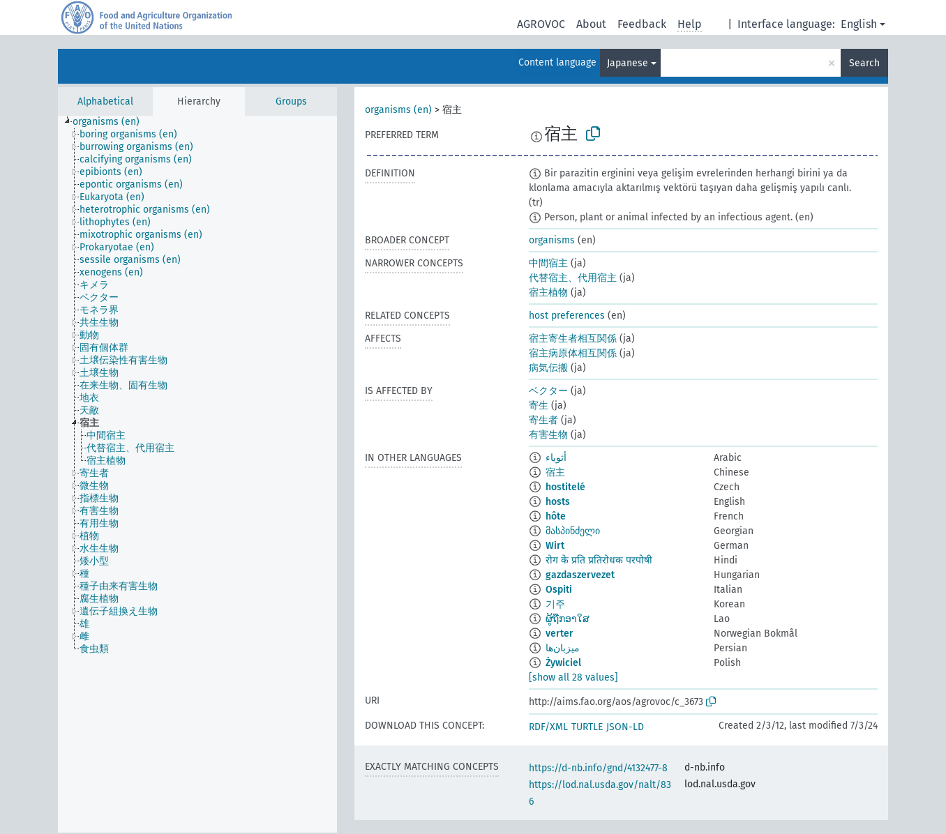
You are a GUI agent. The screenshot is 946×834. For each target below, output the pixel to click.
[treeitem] (112, 122)
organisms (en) (398, 110)
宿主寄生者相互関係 (573, 338)
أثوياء (556, 458)
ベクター (548, 391)
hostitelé (565, 487)
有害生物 (548, 435)
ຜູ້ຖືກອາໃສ (568, 619)
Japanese (627, 63)
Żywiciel (563, 663)
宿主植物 (548, 292)
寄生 (538, 405)
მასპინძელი (573, 531)
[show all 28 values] (573, 677)
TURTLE (587, 727)
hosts (558, 502)
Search (864, 63)
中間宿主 (548, 263)
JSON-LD (625, 727)
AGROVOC (541, 24)
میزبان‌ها (563, 648)
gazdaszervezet (580, 575)
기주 (555, 604)
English (859, 24)
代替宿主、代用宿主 (573, 278)
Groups (291, 101)
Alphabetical (105, 101)
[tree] (197, 474)
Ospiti (559, 590)
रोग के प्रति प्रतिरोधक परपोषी (599, 560)
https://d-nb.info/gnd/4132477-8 (598, 768)
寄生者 (543, 420)
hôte (556, 516)
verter (559, 633)
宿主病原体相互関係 (573, 353)
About (591, 24)
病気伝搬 (548, 368)
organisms (552, 240)
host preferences (567, 315)
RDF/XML (548, 727)
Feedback (641, 24)
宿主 (555, 472)
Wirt (555, 546)
